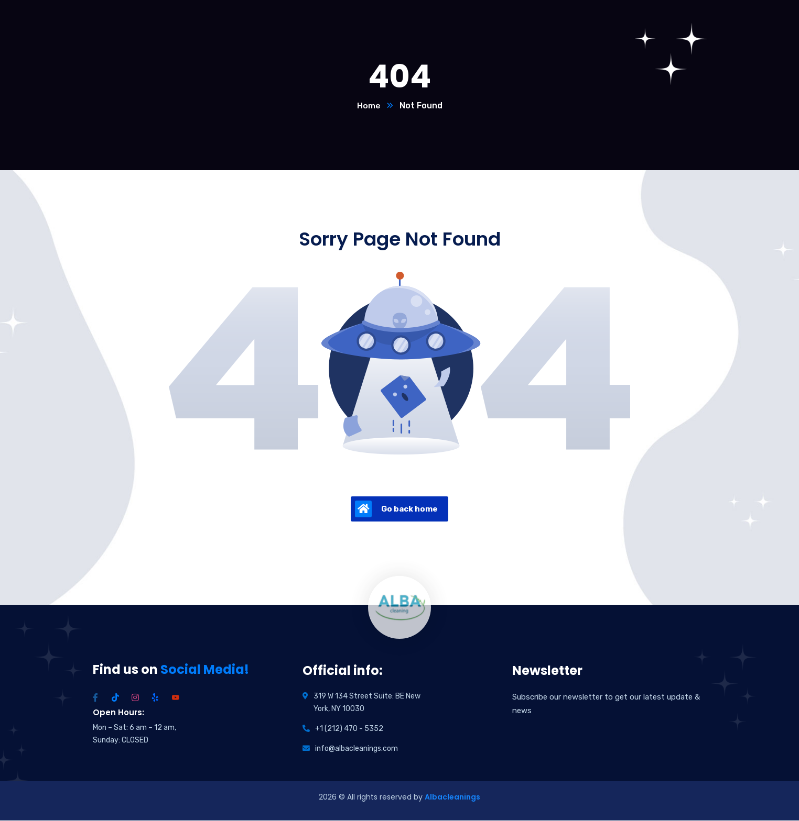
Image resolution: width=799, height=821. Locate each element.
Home (369, 106)
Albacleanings (452, 797)
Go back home (396, 509)
